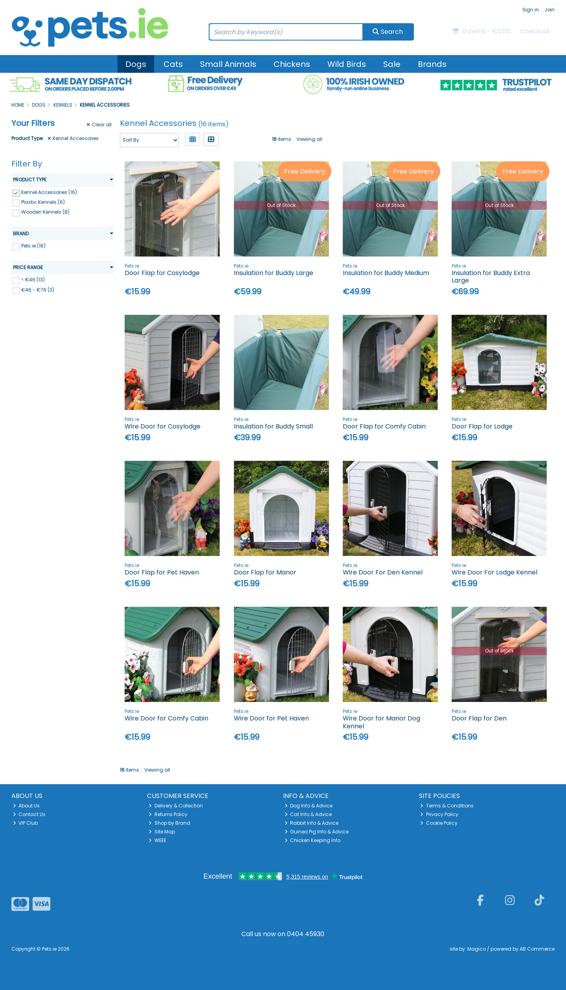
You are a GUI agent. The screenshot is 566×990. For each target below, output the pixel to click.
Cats (173, 64)
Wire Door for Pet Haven (271, 718)
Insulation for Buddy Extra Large (491, 276)
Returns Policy (168, 814)
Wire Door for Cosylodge (162, 426)
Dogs (135, 64)
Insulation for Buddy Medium (386, 272)
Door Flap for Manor (265, 572)
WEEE (157, 840)
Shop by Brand (169, 823)
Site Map (162, 831)
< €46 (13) (33, 279)
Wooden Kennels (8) (45, 212)
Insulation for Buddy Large (273, 272)
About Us (26, 805)
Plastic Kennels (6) (43, 202)
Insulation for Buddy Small (273, 426)
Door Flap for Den (479, 718)
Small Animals (228, 64)
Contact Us (29, 814)
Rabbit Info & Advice (312, 823)
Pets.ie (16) (33, 245)
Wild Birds (346, 64)
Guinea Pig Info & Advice (317, 831)
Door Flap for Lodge (482, 426)
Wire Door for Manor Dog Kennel (381, 722)
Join (549, 9)
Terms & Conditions (447, 805)
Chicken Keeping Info (313, 840)
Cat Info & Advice (308, 814)
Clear (99, 124)
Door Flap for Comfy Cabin (384, 426)
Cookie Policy (439, 823)
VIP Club (25, 823)
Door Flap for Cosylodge (162, 272)
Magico (476, 949)
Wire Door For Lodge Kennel (494, 572)
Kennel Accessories (73, 138)
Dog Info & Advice (309, 805)
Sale (392, 64)
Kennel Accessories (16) (49, 192)
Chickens (292, 64)
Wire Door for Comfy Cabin (166, 718)
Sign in (530, 9)
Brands (432, 64)
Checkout (535, 31)
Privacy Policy (439, 814)
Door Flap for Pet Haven (162, 572)
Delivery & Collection (176, 805)
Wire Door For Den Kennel (383, 572)
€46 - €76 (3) (37, 289)
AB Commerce (537, 949)
